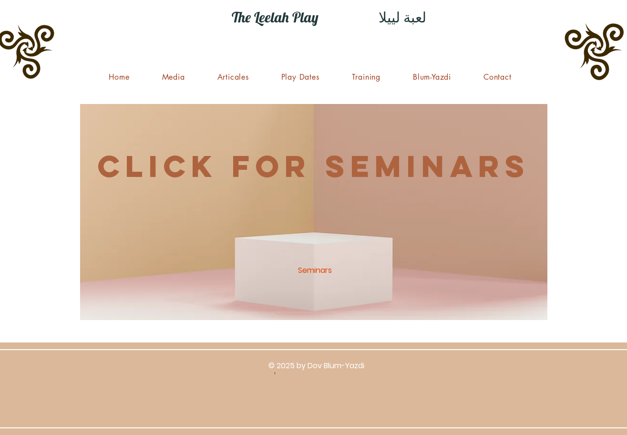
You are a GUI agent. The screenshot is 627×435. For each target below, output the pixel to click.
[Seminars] (315, 270)
